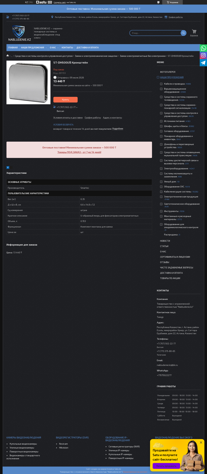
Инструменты (171, 211)
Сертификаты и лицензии (175, 256)
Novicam (63, 443)
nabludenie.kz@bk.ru (167, 365)
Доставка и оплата (87, 47)
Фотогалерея (167, 71)
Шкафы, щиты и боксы (176, 126)
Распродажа (171, 234)
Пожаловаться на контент (135, 472)
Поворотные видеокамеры (24, 451)
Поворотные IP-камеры (121, 458)
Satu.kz (117, 469)
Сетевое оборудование (176, 131)
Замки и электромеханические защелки (96, 55)
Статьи (164, 246)
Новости (165, 240)
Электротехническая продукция (181, 196)
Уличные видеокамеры (22, 447)
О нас (53, 47)
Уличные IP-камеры (119, 450)
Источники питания (174, 121)
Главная (13, 47)
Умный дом (170, 181)
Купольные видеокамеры (23, 443)
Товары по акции (170, 278)
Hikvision (63, 447)
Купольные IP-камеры (120, 454)
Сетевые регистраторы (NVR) (124, 446)
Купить (65, 99)
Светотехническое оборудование (182, 203)
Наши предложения (32, 47)
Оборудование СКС (174, 186)
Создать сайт (60, 2)
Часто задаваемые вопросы (176, 267)
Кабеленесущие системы (177, 191)
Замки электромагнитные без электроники (143, 55)
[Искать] (183, 33)
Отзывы (164, 262)
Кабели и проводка (174, 83)
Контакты (67, 47)
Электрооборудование (176, 168)
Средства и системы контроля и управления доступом (44, 55)
